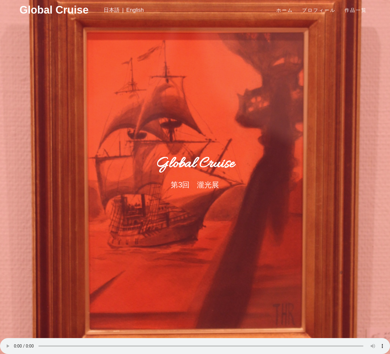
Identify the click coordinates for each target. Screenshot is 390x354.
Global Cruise (30, 10)
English (135, 10)
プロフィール (319, 10)
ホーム (284, 10)
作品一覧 (356, 10)
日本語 (112, 10)
